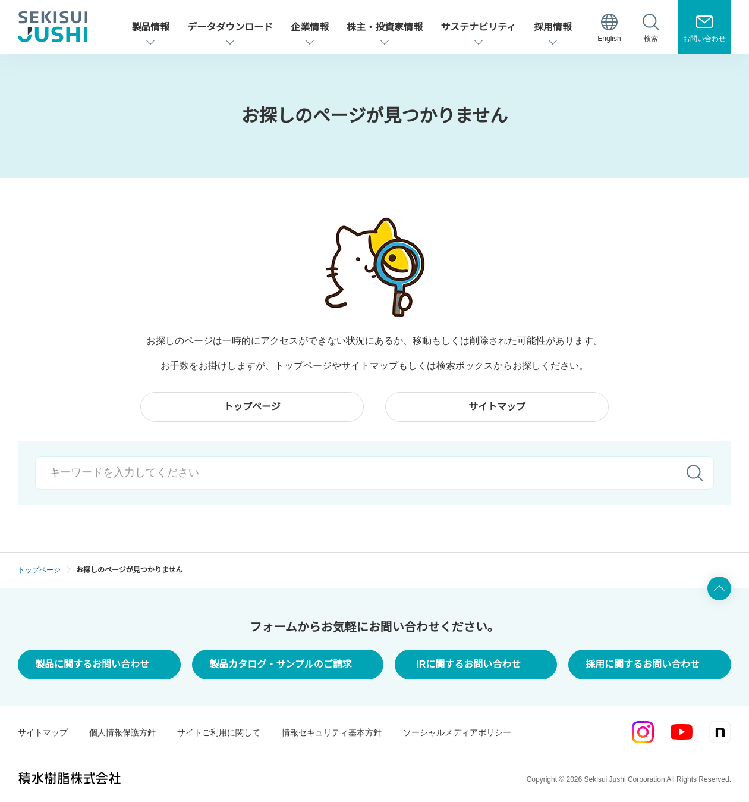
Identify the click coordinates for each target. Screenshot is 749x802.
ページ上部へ (719, 588)
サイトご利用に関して (218, 732)
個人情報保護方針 (122, 732)
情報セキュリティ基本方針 (332, 732)
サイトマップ (43, 732)
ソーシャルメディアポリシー (457, 732)
